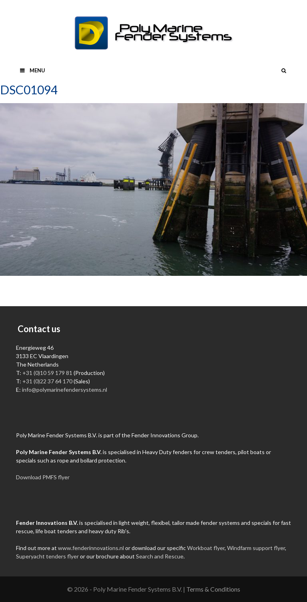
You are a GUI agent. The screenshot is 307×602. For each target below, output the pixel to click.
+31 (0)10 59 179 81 (47, 372)
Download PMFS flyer (43, 477)
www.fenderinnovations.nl (91, 547)
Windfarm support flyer (256, 547)
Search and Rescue (159, 556)
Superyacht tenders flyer (47, 556)
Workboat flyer (206, 547)
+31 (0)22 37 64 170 (47, 381)
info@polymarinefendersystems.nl (64, 389)
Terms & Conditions (213, 589)
